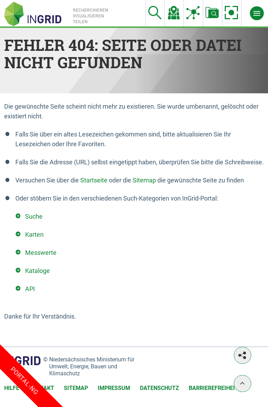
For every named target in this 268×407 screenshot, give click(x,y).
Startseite (93, 180)
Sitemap (144, 180)
